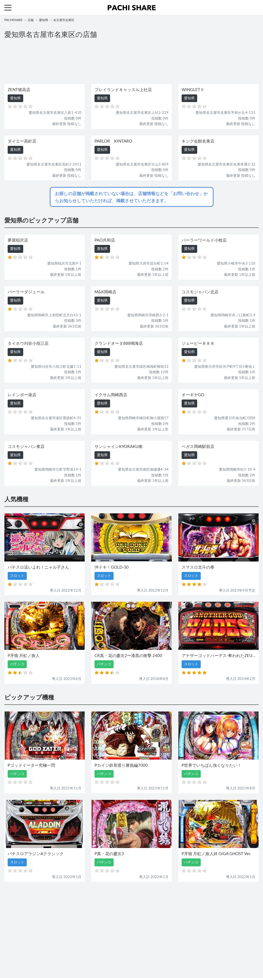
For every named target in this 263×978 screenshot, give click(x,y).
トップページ (15, 942)
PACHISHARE (13, 20)
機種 (7, 907)
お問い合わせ (144, 942)
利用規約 (11, 953)
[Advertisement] (131, 60)
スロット (141, 918)
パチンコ (11, 918)
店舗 (31, 20)
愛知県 (43, 20)
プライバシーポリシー (151, 953)
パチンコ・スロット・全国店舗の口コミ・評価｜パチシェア (131, 7)
